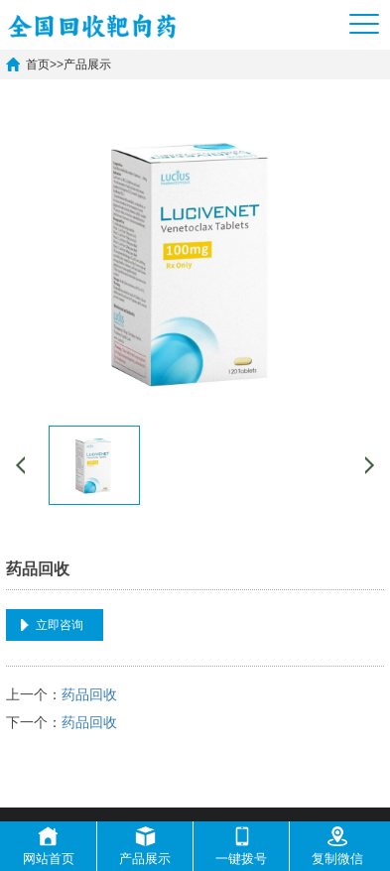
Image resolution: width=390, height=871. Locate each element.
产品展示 (87, 64)
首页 (38, 64)
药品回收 (89, 694)
